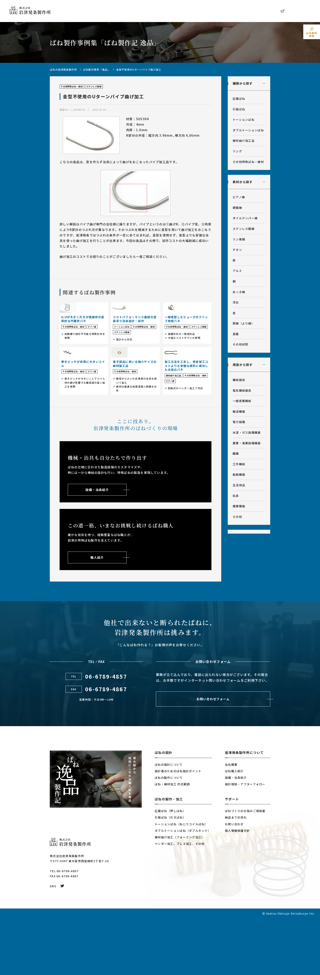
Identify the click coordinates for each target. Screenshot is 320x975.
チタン (237, 250)
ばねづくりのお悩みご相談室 (245, 867)
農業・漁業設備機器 (247, 443)
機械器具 (239, 380)
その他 (237, 517)
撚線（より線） (243, 323)
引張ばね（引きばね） (170, 874)
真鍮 (236, 334)
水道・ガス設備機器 (247, 432)
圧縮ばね (239, 98)
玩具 (236, 496)
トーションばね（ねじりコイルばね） (181, 881)
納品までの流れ (236, 874)
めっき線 (239, 292)
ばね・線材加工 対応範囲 (172, 841)
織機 (236, 453)
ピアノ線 (239, 197)
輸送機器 (239, 411)
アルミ (237, 271)
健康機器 (239, 506)
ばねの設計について (169, 821)
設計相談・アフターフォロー (245, 841)
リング (237, 151)
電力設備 (239, 422)
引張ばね (239, 109)
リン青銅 (239, 239)
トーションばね (243, 119)
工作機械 (239, 464)
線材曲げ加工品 (243, 140)
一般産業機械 (242, 401)
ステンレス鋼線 (243, 229)
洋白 (236, 302)
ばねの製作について (169, 834)
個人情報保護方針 (237, 887)
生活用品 (239, 485)
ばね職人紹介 (234, 828)
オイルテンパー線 (245, 218)
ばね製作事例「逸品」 (96, 69)
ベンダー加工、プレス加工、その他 (179, 900)
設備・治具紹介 (236, 834)
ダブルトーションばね (248, 130)
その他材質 (240, 344)
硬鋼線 (237, 208)
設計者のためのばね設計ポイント (178, 828)
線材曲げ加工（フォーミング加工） (179, 894)
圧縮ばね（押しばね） (170, 867)
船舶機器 (239, 474)
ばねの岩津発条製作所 (63, 69)
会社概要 (231, 821)
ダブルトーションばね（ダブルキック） (183, 887)
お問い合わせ (296, 11)
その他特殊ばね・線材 (248, 162)
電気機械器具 (242, 390)
